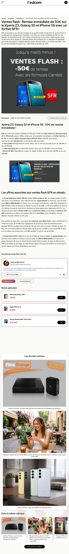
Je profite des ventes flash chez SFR (13, 254)
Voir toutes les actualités (34, 546)
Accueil (3, 18)
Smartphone (19, 18)
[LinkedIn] (64, 274)
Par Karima (5, 118)
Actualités (11, 18)
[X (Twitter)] (60, 274)
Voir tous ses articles (12, 274)
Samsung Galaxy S (25, 281)
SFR (2, 133)
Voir (61, 297)
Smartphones (8, 281)
